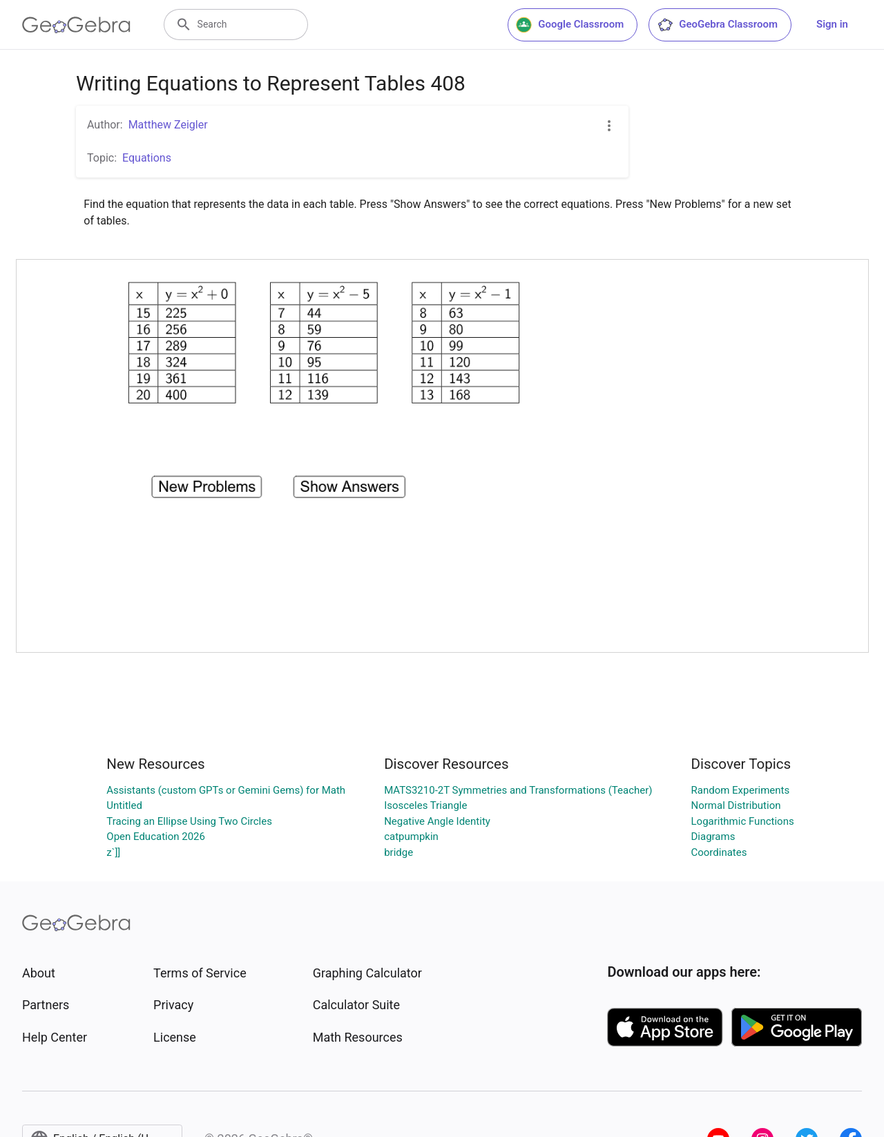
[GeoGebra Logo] (76, 25)
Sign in (832, 24)
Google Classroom (570, 25)
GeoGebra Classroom (717, 25)
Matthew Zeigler (168, 124)
